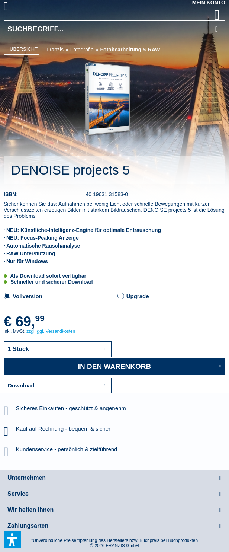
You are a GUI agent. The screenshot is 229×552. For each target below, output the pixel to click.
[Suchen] (217, 28)
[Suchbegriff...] (114, 28)
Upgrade (137, 296)
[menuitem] (14, 7)
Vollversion (27, 296)
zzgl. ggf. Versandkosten (50, 331)
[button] (12, 539)
